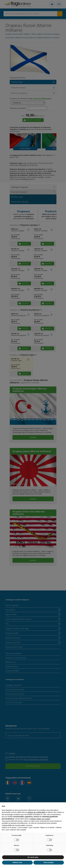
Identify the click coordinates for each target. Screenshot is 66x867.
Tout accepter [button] (49, 862)
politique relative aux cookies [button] (40, 819)
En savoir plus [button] (33, 857)
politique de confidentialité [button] (36, 812)
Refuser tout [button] (17, 862)
